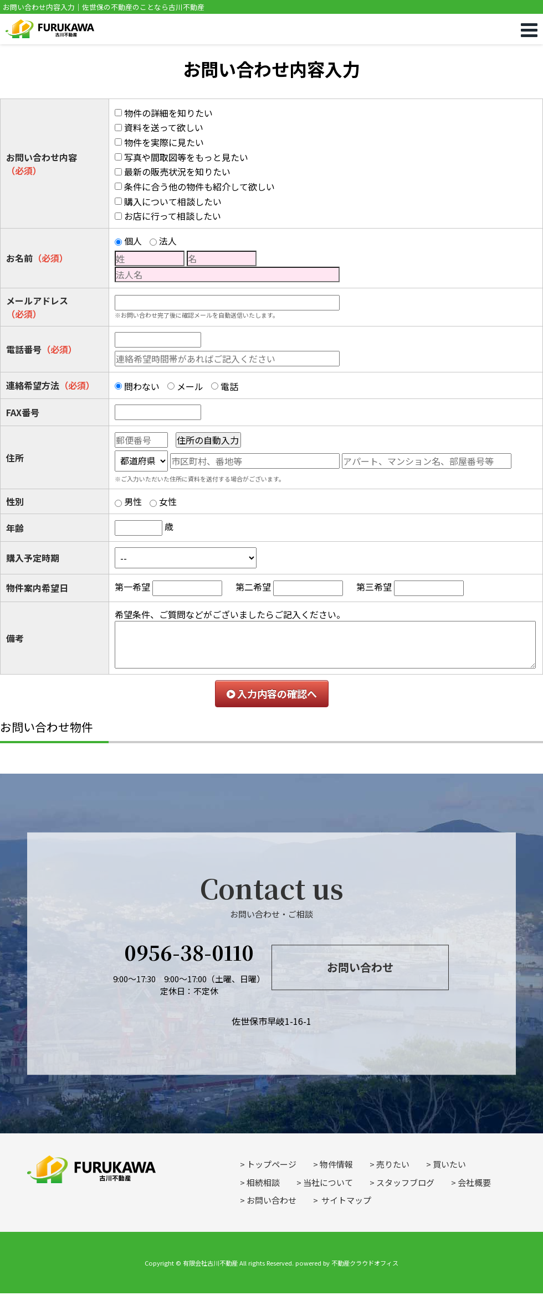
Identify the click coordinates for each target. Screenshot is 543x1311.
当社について (328, 1182)
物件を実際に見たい (164, 142)
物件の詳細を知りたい (168, 113)
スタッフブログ (405, 1182)
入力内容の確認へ (272, 693)
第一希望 (132, 586)
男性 (133, 501)
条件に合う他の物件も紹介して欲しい (199, 186)
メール (190, 386)
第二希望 (253, 586)
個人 (133, 240)
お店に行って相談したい (172, 215)
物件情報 (336, 1164)
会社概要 (474, 1182)
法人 (168, 240)
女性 (168, 501)
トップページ (271, 1164)
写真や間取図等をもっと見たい (186, 157)
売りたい (392, 1164)
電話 (229, 386)
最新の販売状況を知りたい (177, 171)
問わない (142, 386)
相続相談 (263, 1182)
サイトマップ (345, 1200)
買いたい (449, 1164)
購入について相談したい (173, 201)
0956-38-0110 (189, 952)
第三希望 (374, 586)
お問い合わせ (360, 967)
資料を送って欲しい (163, 127)
